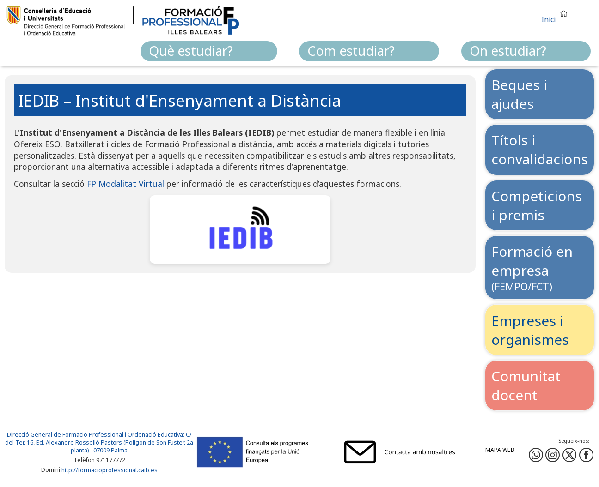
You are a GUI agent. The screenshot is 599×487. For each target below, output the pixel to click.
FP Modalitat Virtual (125, 183)
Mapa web (499, 450)
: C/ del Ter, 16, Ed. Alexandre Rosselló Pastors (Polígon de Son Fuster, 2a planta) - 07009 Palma (99, 442)
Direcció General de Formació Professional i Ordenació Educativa (95, 435)
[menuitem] (209, 51)
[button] (556, 15)
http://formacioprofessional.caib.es (109, 470)
